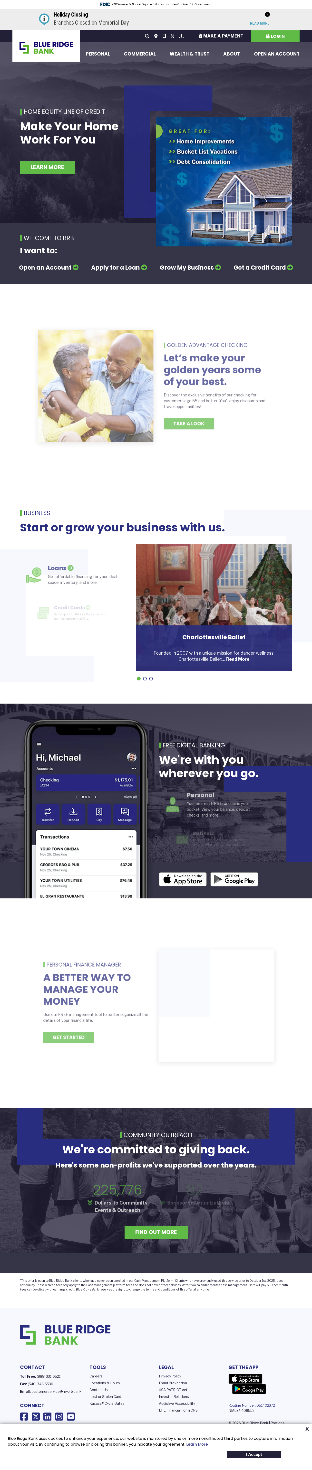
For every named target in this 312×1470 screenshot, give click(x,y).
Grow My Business (187, 268)
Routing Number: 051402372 (251, 1405)
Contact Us (98, 1390)
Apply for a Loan (115, 268)
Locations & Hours (104, 1383)
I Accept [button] (254, 1454)
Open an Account (277, 54)
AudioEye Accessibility (177, 1403)
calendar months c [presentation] (209, 1285)
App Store (245, 1379)
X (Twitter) (36, 1416)
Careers (96, 1376)
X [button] (307, 1429)
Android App (234, 880)
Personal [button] (98, 54)
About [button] (231, 54)
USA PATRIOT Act (173, 1390)
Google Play (249, 1389)
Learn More (197, 1444)
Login (278, 36)
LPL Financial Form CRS (178, 1410)
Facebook (24, 1416)
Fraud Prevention (173, 1383)
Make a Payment (223, 35)
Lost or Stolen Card (105, 1397)
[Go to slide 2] (145, 678)
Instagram (59, 1416)
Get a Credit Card (260, 268)
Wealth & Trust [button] (189, 54)
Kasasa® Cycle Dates (107, 1403)
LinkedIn (47, 1416)
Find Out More (156, 1232)
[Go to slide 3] (151, 678)
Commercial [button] (140, 54)
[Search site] (147, 36)
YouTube (71, 1416)
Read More (259, 24)
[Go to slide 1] (139, 678)
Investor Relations (174, 1397)
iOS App (183, 880)
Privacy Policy (170, 1376)
